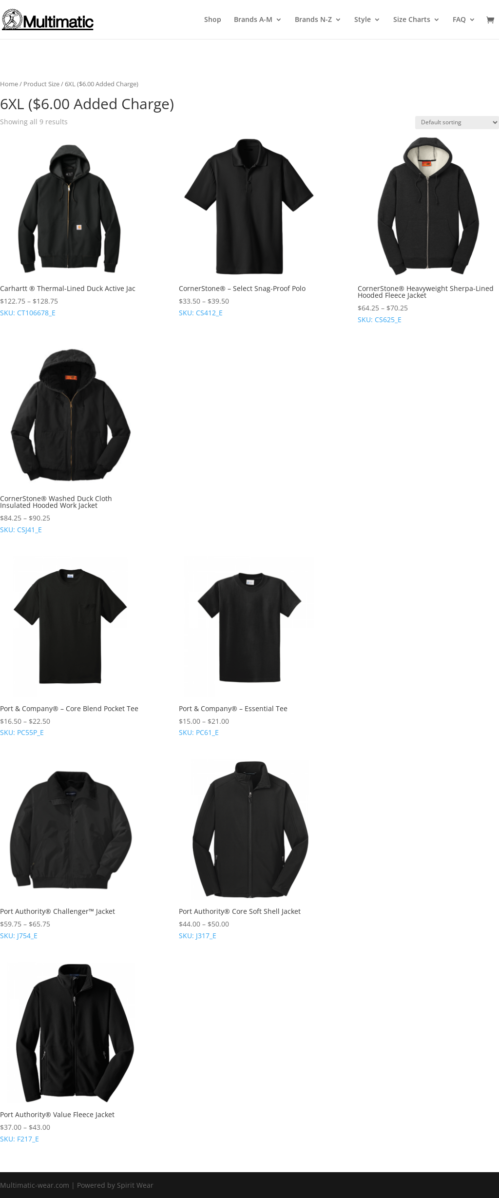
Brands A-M (253, 20)
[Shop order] (457, 122)
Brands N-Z (313, 20)
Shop (212, 20)
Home (9, 83)
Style (362, 20)
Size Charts (411, 20)
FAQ (459, 20)
